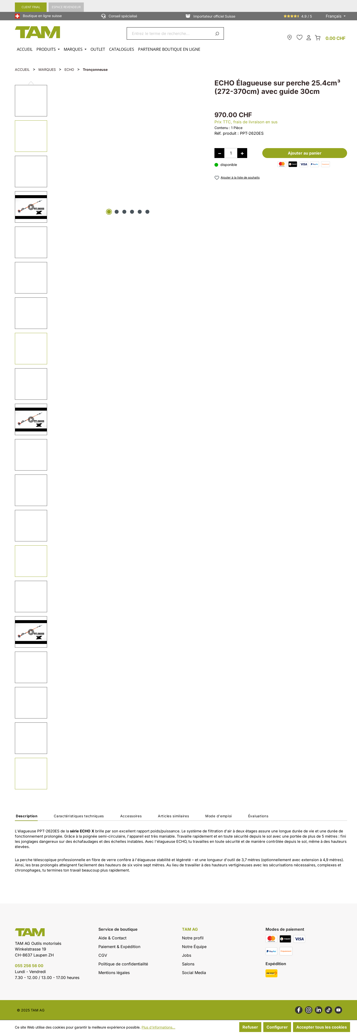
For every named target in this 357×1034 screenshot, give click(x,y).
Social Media (194, 972)
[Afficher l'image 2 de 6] (117, 212)
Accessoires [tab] (131, 816)
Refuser (250, 1027)
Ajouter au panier (305, 153)
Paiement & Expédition (119, 946)
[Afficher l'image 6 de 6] (147, 212)
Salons (188, 963)
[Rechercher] (218, 33)
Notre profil (193, 937)
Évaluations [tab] (258, 816)
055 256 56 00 (29, 965)
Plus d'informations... (158, 1027)
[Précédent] (31, 81)
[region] (109, 435)
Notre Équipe (194, 946)
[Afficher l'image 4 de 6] (132, 212)
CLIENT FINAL (31, 7)
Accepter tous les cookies (321, 1027)
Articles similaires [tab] (173, 816)
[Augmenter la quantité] (242, 153)
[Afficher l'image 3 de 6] (124, 212)
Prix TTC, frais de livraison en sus (245, 121)
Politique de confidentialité (123, 963)
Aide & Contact (112, 937)
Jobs (186, 955)
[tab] (26, 817)
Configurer (277, 1027)
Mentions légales (114, 972)
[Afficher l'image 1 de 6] (109, 212)
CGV (102, 955)
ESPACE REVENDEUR (66, 7)
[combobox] (169, 33)
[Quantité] (231, 153)
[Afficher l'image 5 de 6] (140, 212)
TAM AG (190, 929)
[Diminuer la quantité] (219, 153)
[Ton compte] (308, 37)
